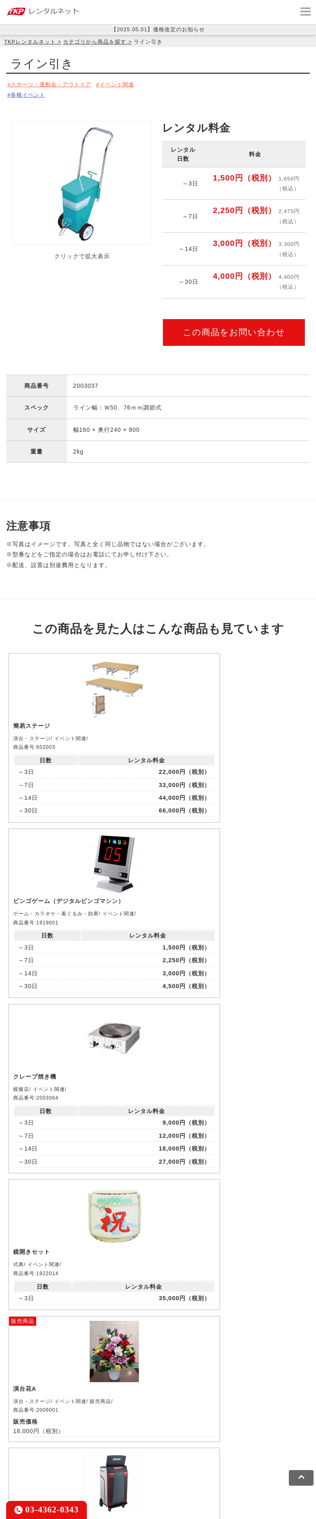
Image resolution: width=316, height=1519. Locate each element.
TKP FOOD (22, 1444)
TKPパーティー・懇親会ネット (240, 1434)
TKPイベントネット (102, 1434)
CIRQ (76, 1424)
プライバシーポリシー (67, 1469)
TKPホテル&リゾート (206, 1424)
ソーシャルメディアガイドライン (151, 1469)
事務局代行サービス (72, 1444)
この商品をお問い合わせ (234, 329)
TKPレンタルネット (30, 42)
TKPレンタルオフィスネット (130, 1424)
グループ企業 (252, 1469)
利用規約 (18, 1469)
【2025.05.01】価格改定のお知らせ (158, 29)
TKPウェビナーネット (37, 1434)
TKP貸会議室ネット (34, 1424)
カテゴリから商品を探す (94, 42)
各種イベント (29, 93)
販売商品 (119, 883)
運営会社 (215, 1469)
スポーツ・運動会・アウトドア (54, 84)
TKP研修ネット (263, 1424)
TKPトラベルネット (189, 1444)
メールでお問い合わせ (158, 1336)
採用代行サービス (131, 1444)
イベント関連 (125, 84)
